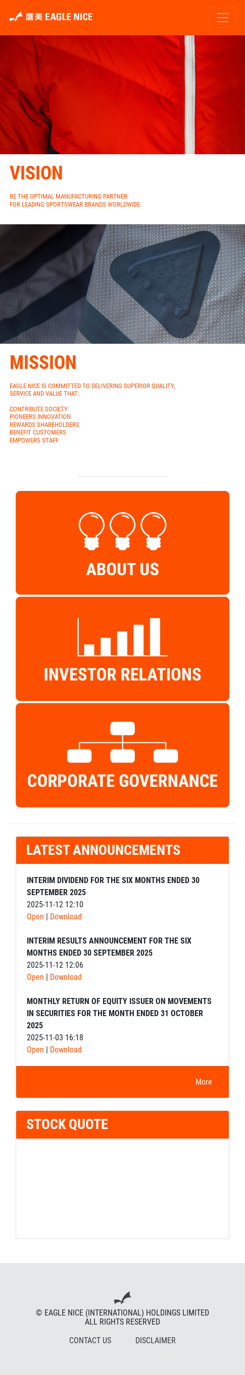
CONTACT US (90, 1340)
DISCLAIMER (155, 1340)
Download (66, 916)
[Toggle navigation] (223, 18)
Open (35, 916)
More (203, 1082)
